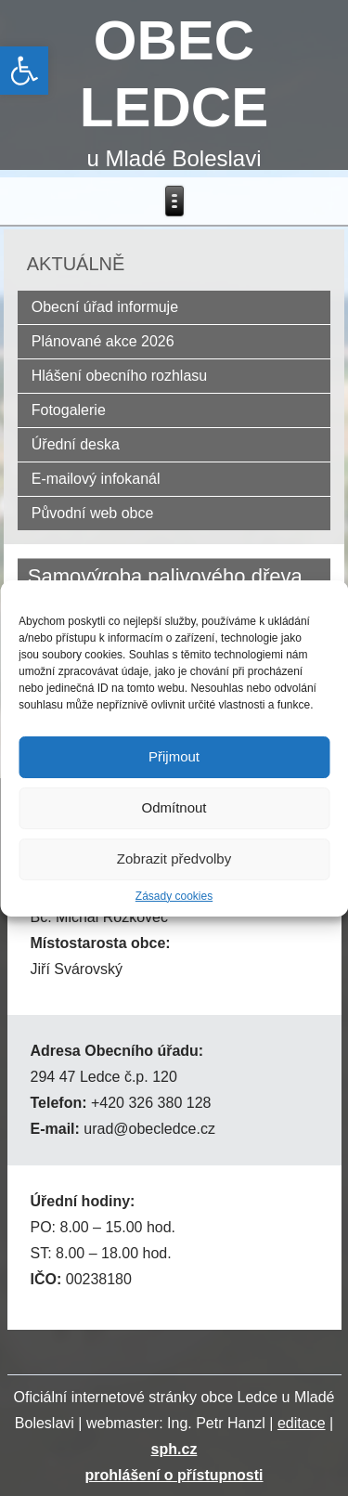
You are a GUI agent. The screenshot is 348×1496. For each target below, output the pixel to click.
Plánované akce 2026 (103, 341)
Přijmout (174, 756)
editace (301, 1423)
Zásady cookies (174, 896)
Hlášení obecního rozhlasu (119, 376)
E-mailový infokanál (96, 479)
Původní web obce (93, 513)
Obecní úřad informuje (105, 307)
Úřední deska (76, 444)
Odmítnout (173, 807)
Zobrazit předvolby (174, 858)
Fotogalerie (69, 410)
